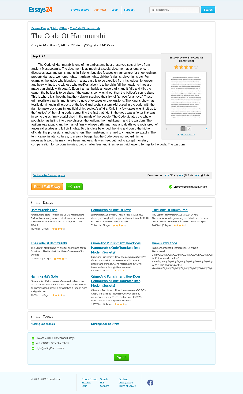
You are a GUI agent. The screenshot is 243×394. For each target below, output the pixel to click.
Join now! (100, 9)
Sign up (121, 357)
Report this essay (186, 134)
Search (103, 379)
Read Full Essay (47, 186)
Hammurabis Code (44, 210)
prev (166, 129)
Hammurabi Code (164, 243)
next (206, 129)
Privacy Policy (126, 382)
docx (198, 175)
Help (102, 382)
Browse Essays (80, 9)
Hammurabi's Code (44, 276)
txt (167, 175)
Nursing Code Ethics (43, 324)
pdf (181, 175)
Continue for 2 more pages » (49, 175)
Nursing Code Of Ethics (105, 324)
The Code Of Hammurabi (170, 210)
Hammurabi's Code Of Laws (111, 210)
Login (114, 9)
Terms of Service (127, 386)
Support (129, 9)
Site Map (123, 379)
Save (74, 186)
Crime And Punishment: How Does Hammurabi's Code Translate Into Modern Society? (115, 247)
